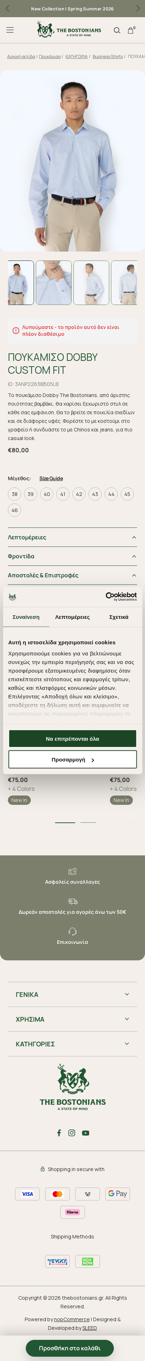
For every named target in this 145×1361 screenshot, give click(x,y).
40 (47, 494)
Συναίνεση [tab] (26, 616)
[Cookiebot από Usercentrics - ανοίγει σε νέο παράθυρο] (105, 597)
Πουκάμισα (50, 56)
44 (111, 494)
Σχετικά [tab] (118, 616)
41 (63, 494)
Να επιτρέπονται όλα (72, 738)
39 (31, 494)
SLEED (89, 1327)
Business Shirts (108, 56)
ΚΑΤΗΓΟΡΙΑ (77, 56)
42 (79, 494)
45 (127, 494)
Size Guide (51, 478)
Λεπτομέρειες (27, 537)
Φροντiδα (21, 556)
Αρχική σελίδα (21, 56)
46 (14, 510)
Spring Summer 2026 (91, 9)
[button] (137, 8)
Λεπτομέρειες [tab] (72, 616)
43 (95, 494)
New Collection (47, 9)
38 (15, 494)
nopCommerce (72, 1319)
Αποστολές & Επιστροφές (43, 575)
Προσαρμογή (73, 759)
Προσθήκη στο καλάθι (70, 1348)
